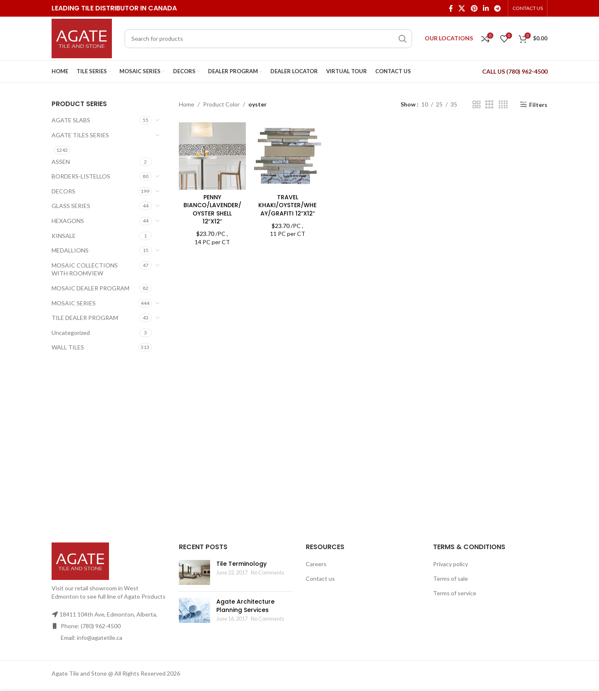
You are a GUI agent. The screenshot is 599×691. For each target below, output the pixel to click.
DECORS (63, 191)
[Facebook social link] (450, 8)
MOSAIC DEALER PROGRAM (90, 288)
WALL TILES (68, 347)
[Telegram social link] (498, 8)
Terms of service (454, 593)
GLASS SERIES (71, 205)
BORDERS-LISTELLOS (81, 176)
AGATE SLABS (71, 120)
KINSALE (64, 235)
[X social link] (462, 8)
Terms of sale (450, 578)
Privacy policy (450, 563)
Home (186, 104)
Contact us (320, 578)
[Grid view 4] (503, 104)
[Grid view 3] (489, 104)
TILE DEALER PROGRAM (85, 317)
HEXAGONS (68, 220)
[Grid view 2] (476, 104)
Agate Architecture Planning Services (245, 605)
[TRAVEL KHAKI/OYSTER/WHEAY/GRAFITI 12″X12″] (287, 155)
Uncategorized (71, 332)
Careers (316, 563)
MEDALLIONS (70, 250)
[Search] (268, 38)
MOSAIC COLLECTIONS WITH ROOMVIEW (85, 269)
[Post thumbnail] (194, 572)
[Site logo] (82, 37)
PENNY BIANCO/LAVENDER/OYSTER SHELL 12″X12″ (212, 209)
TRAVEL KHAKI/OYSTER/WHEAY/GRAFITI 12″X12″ (287, 205)
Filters (538, 104)
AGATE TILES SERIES (80, 135)
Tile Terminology (241, 564)
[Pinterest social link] (474, 8)
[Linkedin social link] (485, 8)
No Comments (267, 573)
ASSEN (61, 161)
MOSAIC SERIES (74, 303)
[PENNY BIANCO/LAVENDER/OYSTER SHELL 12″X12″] (212, 155)
